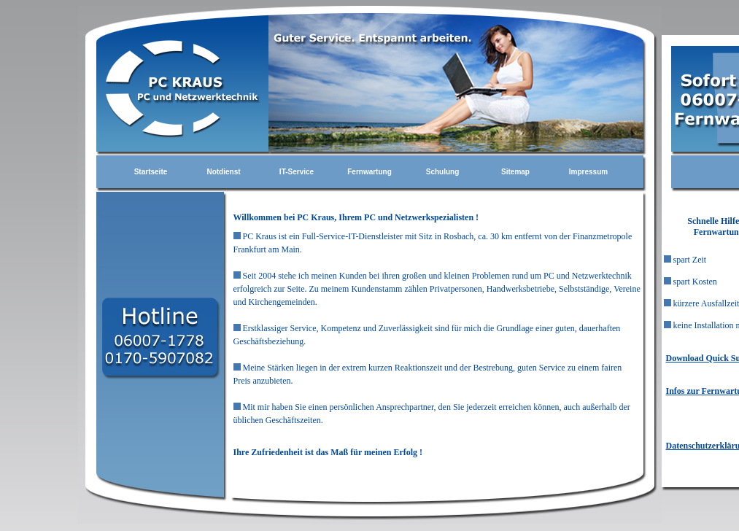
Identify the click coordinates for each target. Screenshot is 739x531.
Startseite (151, 172)
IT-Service (296, 172)
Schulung (443, 172)
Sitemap (515, 172)
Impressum (588, 172)
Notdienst (223, 172)
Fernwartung (369, 172)
